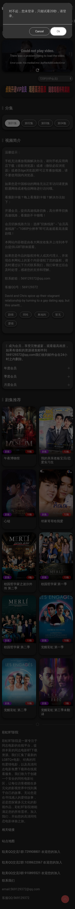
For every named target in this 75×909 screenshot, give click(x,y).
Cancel (39, 31)
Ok (58, 31)
